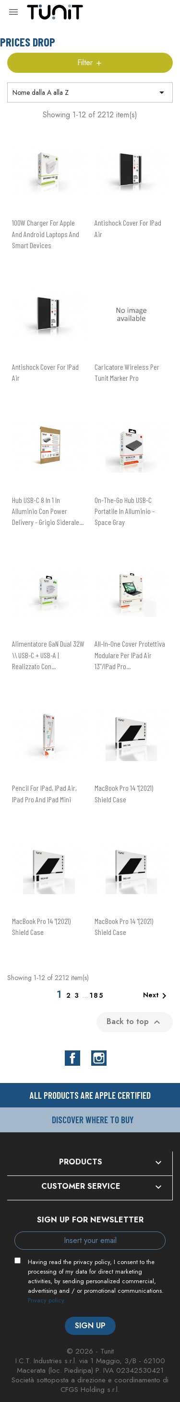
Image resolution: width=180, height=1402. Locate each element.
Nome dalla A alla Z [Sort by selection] (90, 92)
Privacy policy (46, 1300)
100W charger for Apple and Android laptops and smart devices (45, 234)
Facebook (72, 1058)
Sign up (90, 1325)
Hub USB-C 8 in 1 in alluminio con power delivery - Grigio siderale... (48, 511)
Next (156, 996)
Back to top (135, 1021)
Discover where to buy (92, 1119)
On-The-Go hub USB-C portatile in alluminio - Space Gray (125, 511)
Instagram (99, 1058)
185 (97, 995)
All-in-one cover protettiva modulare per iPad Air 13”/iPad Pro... (130, 655)
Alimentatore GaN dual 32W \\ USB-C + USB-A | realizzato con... (48, 655)
